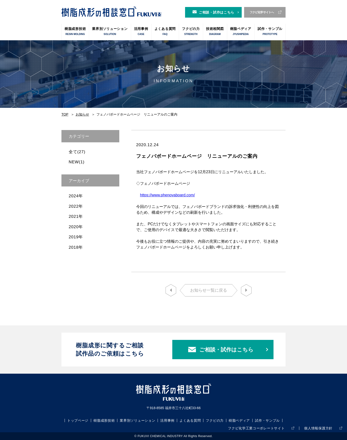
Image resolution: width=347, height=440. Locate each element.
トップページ (77, 420)
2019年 (76, 237)
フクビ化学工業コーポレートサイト (256, 428)
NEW (77, 162)
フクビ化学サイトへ (262, 12)
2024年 (76, 196)
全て (77, 152)
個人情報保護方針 (318, 428)
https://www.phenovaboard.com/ (167, 195)
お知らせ (82, 114)
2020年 (76, 227)
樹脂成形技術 (75, 31)
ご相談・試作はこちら (216, 12)
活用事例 (141, 31)
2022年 (76, 206)
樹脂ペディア (240, 31)
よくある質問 (165, 31)
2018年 (76, 247)
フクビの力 (191, 31)
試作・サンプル (270, 31)
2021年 (76, 216)
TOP (64, 114)
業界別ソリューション (109, 31)
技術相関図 (215, 31)
